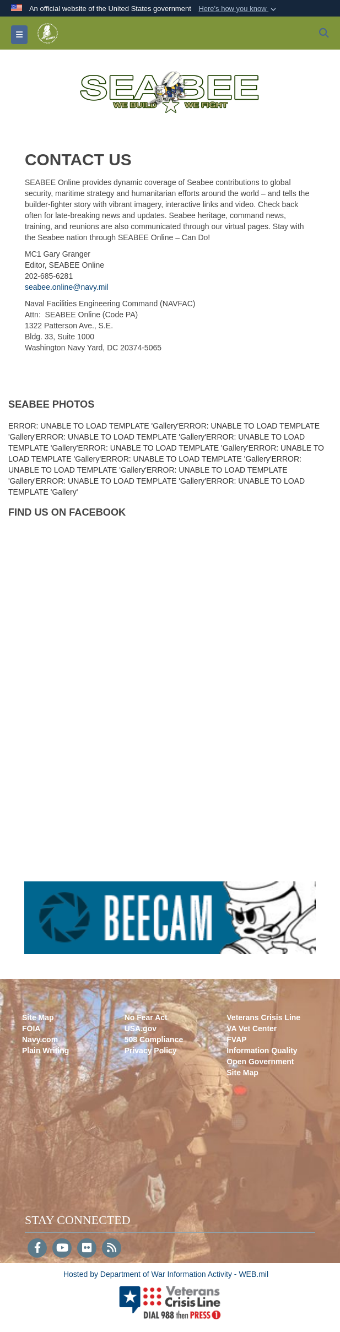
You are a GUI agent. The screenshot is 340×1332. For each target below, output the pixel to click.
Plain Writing (45, 1050)
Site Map (38, 1017)
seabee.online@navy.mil (67, 287)
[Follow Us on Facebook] (37, 1248)
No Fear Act (146, 1017)
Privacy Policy (151, 1050)
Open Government (260, 1061)
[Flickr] (86, 1248)
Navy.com (40, 1039)
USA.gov (140, 1028)
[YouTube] (62, 1248)
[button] (238, 8)
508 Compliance (154, 1039)
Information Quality (261, 1050)
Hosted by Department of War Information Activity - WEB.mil (165, 1274)
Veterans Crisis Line (263, 1017)
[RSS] (111, 1248)
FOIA (31, 1028)
